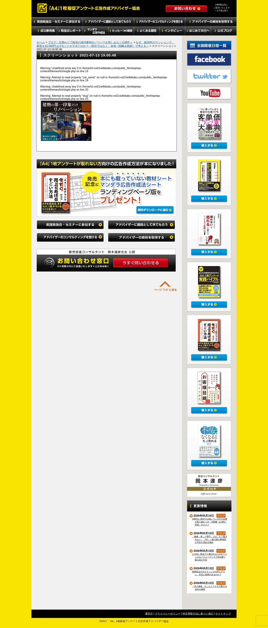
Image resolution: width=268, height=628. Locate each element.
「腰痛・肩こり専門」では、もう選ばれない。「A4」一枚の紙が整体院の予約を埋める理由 (209, 539)
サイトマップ (223, 613)
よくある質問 (147, 31)
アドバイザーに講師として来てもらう (108, 21)
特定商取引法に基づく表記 (198, 613)
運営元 (149, 613)
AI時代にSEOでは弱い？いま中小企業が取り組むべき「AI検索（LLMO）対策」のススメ (209, 522)
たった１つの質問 (121, 31)
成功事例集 (44, 31)
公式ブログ (224, 31)
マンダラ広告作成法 (95, 31)
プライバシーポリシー (167, 613)
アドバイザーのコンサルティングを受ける (159, 21)
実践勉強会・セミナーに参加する (57, 21)
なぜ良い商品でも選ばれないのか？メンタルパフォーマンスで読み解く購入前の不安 (209, 557)
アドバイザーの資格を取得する (211, 21)
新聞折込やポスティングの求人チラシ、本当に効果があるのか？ (208, 573)
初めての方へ (198, 31)
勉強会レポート (70, 31)
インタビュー (172, 31)
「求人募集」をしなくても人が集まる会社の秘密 (209, 587)
